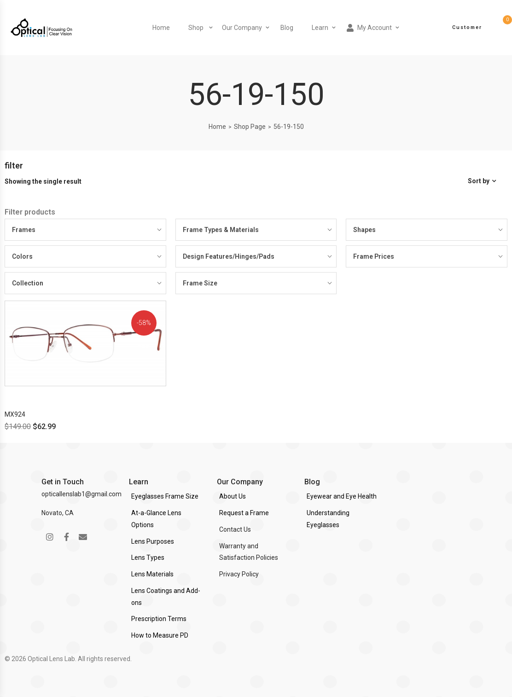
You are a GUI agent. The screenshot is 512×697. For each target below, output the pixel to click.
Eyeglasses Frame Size (164, 496)
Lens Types (147, 557)
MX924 (15, 414)
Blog (286, 27)
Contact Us (235, 529)
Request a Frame (244, 513)
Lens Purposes (152, 541)
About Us (232, 496)
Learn (320, 27)
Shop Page (250, 126)
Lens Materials (152, 574)
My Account (369, 28)
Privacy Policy (239, 574)
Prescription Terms (158, 618)
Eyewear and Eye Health (342, 496)
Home (161, 27)
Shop (196, 27)
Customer (467, 27)
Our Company (242, 27)
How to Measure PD (159, 635)
